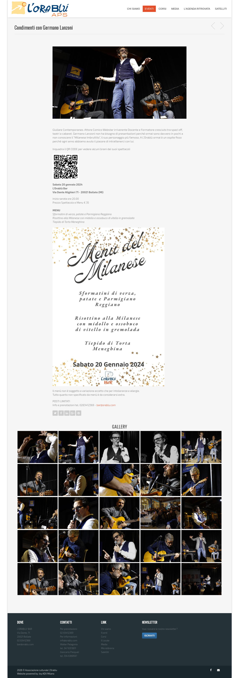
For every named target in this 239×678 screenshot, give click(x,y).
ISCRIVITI (149, 635)
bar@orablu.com (106, 405)
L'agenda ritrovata (197, 8)
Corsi (162, 8)
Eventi (149, 8)
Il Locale (105, 640)
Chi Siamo (133, 8)
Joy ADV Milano (46, 673)
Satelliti (221, 8)
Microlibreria (107, 648)
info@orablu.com (68, 640)
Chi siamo (106, 629)
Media (175, 8)
